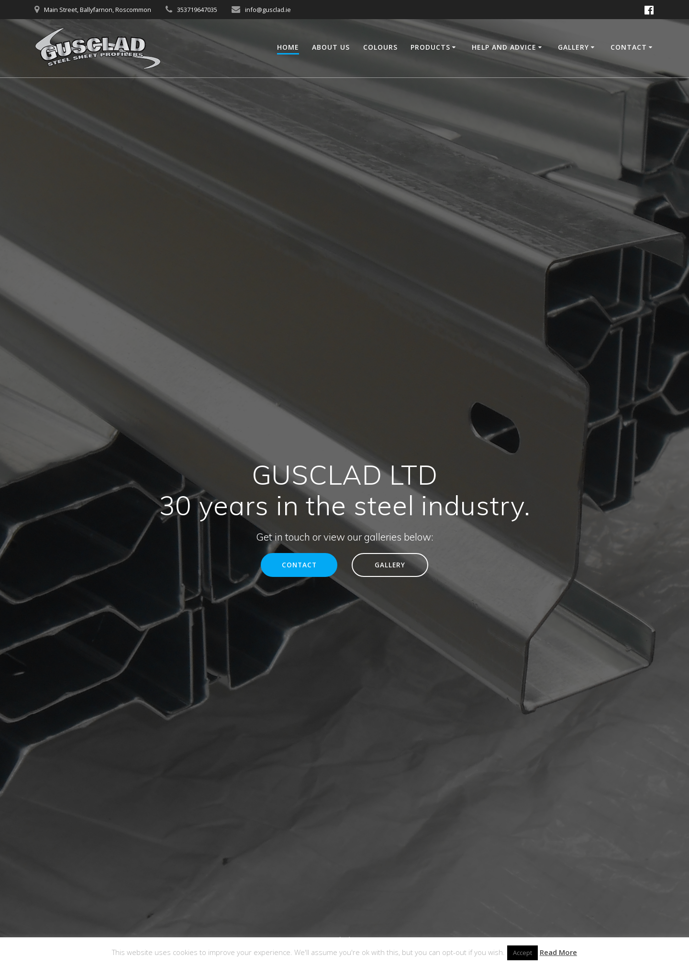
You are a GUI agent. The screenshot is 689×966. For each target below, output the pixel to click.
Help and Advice (504, 47)
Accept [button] (522, 952)
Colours (380, 47)
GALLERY (390, 564)
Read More (558, 952)
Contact (629, 47)
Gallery (573, 47)
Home (288, 47)
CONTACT (299, 564)
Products (430, 47)
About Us (331, 47)
